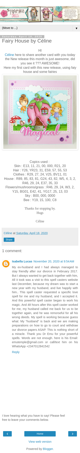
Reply (16, 352)
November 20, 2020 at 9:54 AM (53, 261)
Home (40, 433)
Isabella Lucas (22, 261)
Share (9, 239)
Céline (9, 55)
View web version (40, 441)
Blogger (48, 449)
